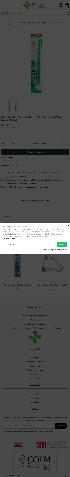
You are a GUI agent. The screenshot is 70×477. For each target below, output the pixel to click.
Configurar (9, 244)
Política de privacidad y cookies (55, 250)
